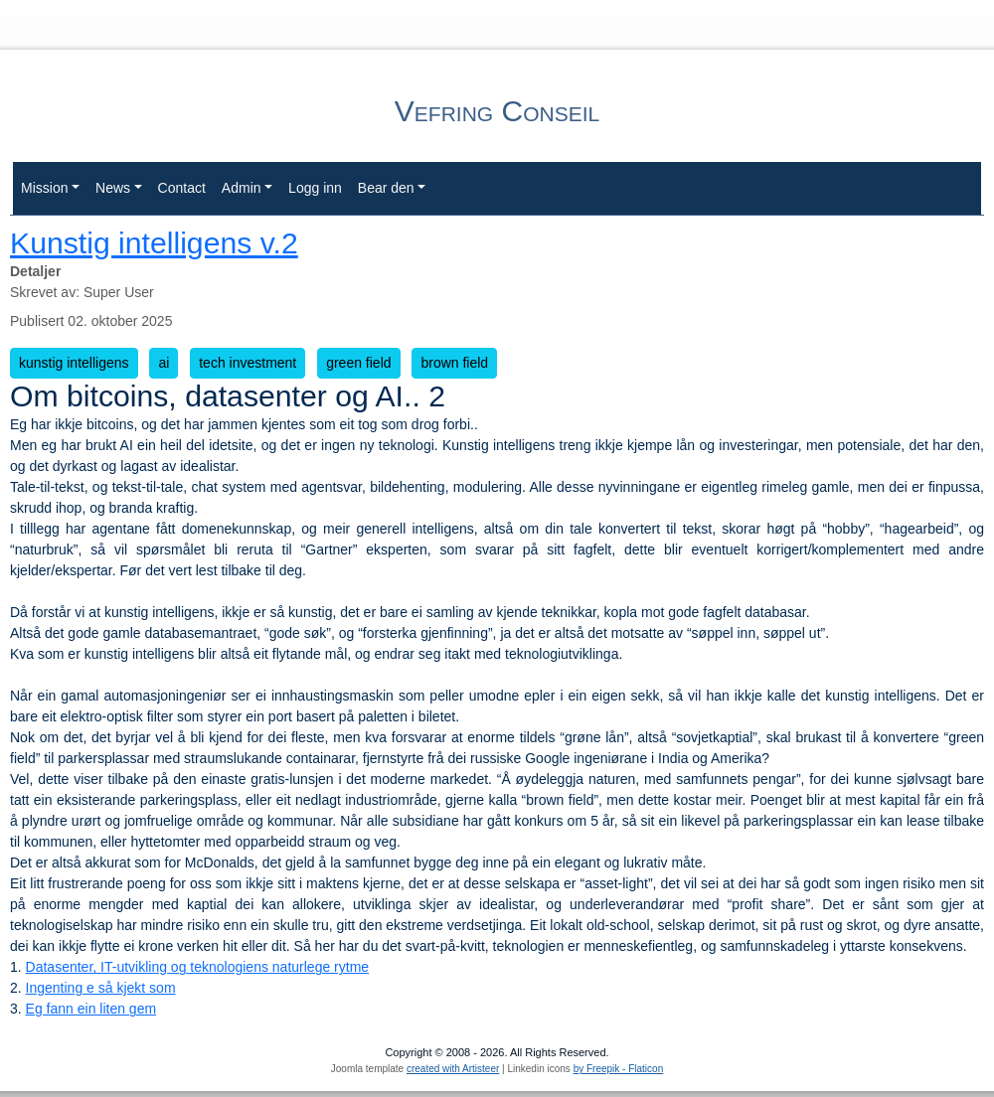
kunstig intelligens (74, 363)
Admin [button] (241, 188)
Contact (182, 188)
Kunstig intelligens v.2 (154, 243)
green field (358, 363)
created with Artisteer (453, 1068)
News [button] (112, 188)
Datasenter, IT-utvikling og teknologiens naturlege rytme (198, 967)
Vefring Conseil (497, 110)
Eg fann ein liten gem (91, 1009)
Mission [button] (44, 188)
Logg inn (315, 188)
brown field (454, 363)
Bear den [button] (386, 188)
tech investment (247, 363)
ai (163, 363)
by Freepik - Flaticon (619, 1068)
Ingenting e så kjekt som (101, 988)
